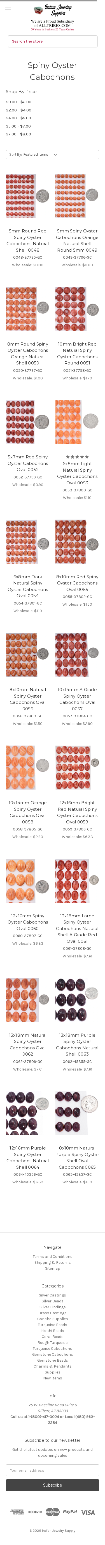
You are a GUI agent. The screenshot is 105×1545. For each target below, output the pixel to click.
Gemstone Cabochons (52, 1354)
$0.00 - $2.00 (18, 101)
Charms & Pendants (53, 1366)
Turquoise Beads (52, 1324)
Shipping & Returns (52, 1262)
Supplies (52, 1372)
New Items (52, 1378)
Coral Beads (53, 1336)
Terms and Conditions (53, 1256)
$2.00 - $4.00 (18, 110)
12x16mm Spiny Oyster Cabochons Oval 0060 (28, 922)
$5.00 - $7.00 (18, 126)
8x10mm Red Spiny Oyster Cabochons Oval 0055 (77, 583)
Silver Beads (53, 1301)
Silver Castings (52, 1295)
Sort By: (15, 154)
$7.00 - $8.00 (18, 134)
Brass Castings (52, 1313)
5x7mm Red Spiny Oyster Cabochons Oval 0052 (28, 463)
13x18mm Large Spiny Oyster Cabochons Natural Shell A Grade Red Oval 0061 (77, 928)
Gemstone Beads (52, 1360)
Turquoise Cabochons (52, 1348)
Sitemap (52, 1268)
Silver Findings (52, 1307)
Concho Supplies (52, 1319)
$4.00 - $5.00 (18, 117)
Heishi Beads (52, 1330)
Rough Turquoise (52, 1342)
